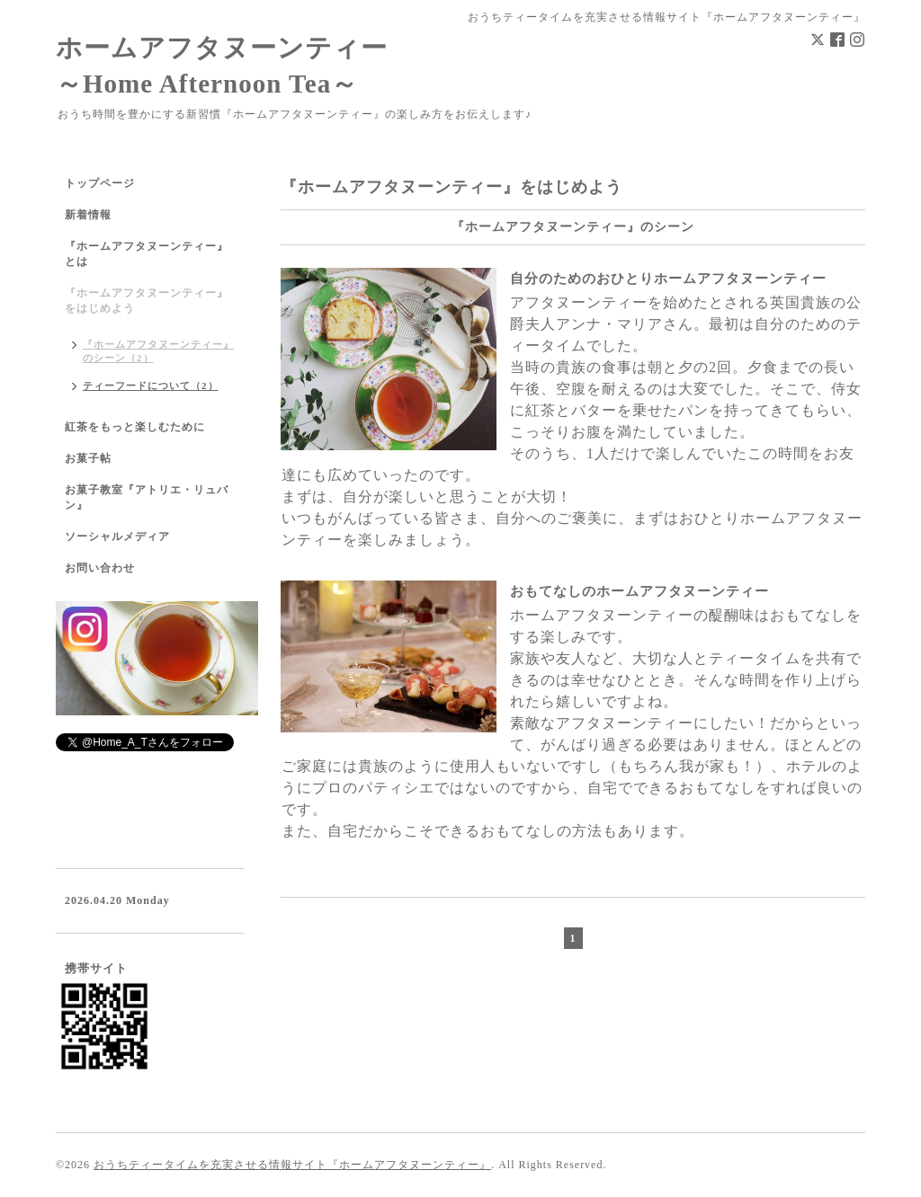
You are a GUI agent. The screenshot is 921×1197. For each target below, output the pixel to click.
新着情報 (88, 214)
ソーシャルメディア (117, 536)
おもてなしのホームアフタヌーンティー (639, 591)
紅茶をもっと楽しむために (135, 427)
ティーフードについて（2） (151, 385)
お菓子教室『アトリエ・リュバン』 (146, 497)
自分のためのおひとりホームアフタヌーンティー (668, 278)
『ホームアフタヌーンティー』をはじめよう (146, 301)
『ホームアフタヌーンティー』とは (146, 254)
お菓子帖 (88, 458)
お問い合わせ (100, 568)
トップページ (100, 183)
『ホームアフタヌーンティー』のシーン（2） (158, 351)
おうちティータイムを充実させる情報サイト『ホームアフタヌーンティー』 (292, 1164)
